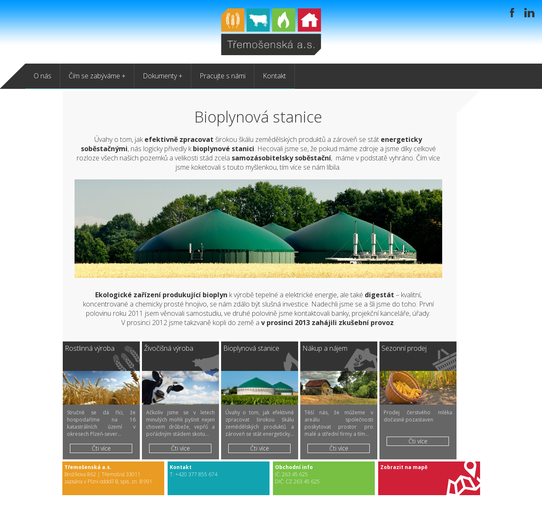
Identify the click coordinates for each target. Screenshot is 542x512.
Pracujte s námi (223, 75)
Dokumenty (160, 75)
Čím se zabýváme (94, 75)
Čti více (101, 448)
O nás (42, 75)
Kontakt (274, 75)
